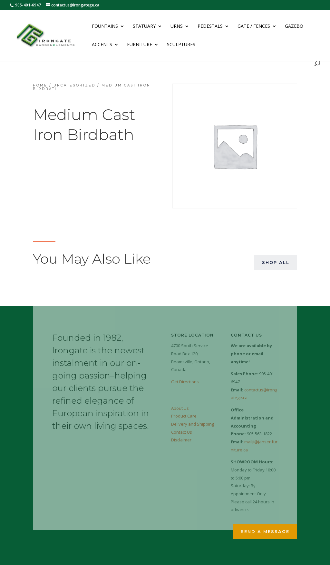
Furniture (139, 44)
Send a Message (265, 531)
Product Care (184, 416)
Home (40, 85)
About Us (180, 408)
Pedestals (210, 26)
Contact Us (181, 432)
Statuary (144, 26)
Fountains (105, 26)
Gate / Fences (254, 26)
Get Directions (185, 382)
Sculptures (181, 44)
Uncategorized (74, 85)
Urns (176, 26)
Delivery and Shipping (192, 424)
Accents (102, 44)
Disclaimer (181, 440)
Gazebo (294, 26)
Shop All (275, 262)
